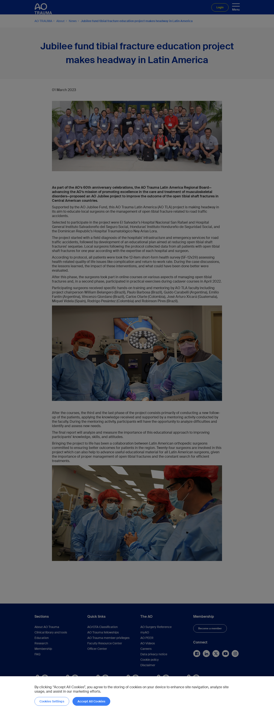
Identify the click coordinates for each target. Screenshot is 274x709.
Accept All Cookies (91, 701)
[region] (137, 692)
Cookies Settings (52, 701)
